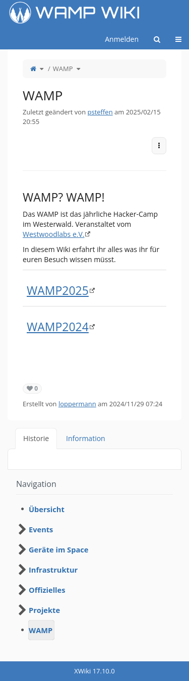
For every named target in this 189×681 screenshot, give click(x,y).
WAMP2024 (58, 327)
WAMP (63, 68)
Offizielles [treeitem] (47, 590)
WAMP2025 (58, 290)
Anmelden (122, 39)
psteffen (100, 111)
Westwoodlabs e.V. (53, 234)
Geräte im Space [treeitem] (58, 549)
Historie (36, 438)
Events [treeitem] (41, 529)
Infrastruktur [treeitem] (53, 570)
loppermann (77, 403)
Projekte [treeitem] (44, 610)
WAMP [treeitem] (40, 630)
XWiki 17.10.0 (94, 670)
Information (85, 438)
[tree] (94, 569)
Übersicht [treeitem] (47, 509)
